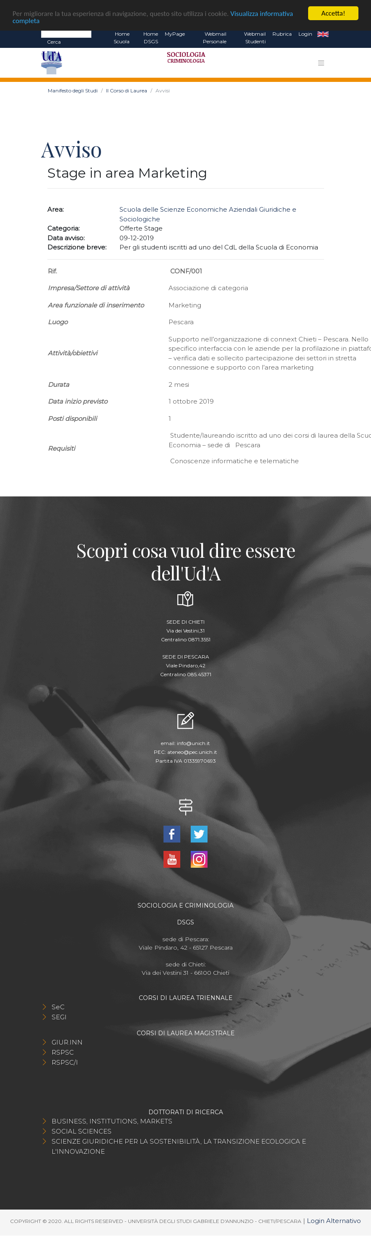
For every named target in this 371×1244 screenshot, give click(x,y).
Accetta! (333, 13)
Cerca (54, 42)
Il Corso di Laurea (126, 90)
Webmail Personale (214, 38)
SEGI (59, 1017)
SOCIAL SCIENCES (82, 1131)
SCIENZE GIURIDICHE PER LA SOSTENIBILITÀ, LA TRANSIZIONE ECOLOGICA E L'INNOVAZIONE (179, 1146)
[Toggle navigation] (321, 63)
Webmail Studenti (255, 38)
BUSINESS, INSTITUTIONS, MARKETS (112, 1121)
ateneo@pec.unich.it (192, 752)
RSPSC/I (65, 1062)
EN (323, 34)
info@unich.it (193, 743)
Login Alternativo (334, 1221)
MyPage (175, 34)
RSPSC (63, 1052)
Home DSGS (150, 38)
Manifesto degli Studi (73, 90)
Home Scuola (122, 38)
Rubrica (282, 34)
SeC (58, 1007)
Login (305, 34)
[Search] (66, 33)
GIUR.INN (67, 1042)
